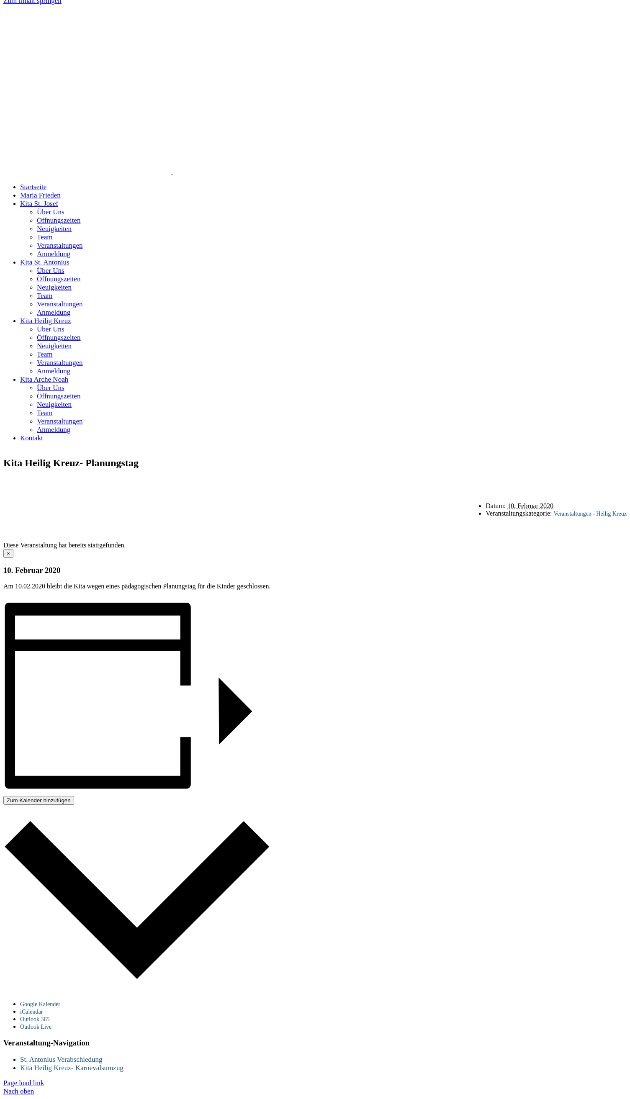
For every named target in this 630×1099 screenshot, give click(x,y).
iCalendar (31, 1012)
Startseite (302, 480)
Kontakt (342, 480)
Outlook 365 (34, 1019)
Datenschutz (386, 480)
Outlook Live (35, 1027)
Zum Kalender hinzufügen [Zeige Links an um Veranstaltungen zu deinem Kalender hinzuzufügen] (39, 800)
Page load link (23, 1083)
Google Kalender (40, 1004)
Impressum (435, 480)
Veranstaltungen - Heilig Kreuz (590, 514)
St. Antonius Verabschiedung (61, 1059)
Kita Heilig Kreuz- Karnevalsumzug (71, 1068)
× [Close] (8, 553)
